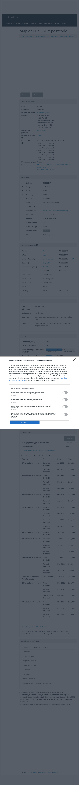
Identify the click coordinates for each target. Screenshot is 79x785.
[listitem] (39, 388)
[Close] (75, 360)
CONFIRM (24, 422)
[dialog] (39, 392)
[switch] (65, 392)
